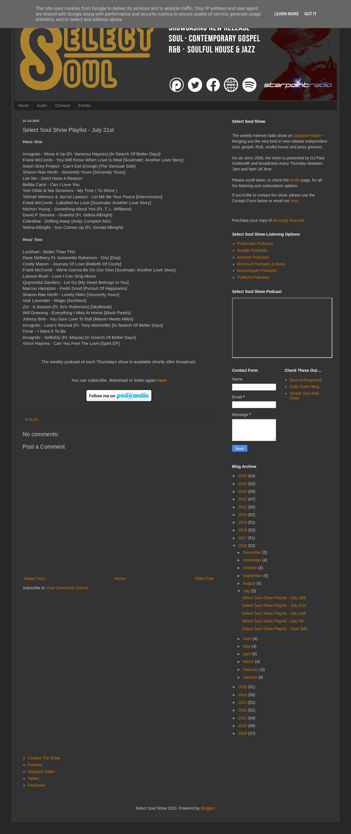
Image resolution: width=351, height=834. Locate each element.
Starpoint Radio (307, 135)
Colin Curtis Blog (304, 386)
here (162, 380)
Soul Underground (306, 380)
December (252, 552)
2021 (243, 507)
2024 (243, 484)
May (247, 646)
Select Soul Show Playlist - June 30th (275, 628)
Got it (310, 14)
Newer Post (34, 578)
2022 (243, 499)
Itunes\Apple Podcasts (257, 270)
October (250, 567)
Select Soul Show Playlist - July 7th (273, 621)
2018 (243, 530)
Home (23, 105)
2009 (243, 733)
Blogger (207, 808)
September (253, 575)
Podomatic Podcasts (255, 243)
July (247, 591)
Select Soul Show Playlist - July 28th (274, 598)
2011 (243, 718)
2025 (243, 476)
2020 (243, 514)
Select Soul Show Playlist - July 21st (274, 605)
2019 (243, 522)
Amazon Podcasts (253, 257)
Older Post (204, 578)
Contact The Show (44, 758)
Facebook (36, 785)
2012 (243, 710)
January (250, 677)
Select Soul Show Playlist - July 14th (274, 613)
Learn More (286, 14)
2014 (243, 694)
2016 (243, 545)
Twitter (33, 778)
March (249, 661)
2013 (243, 702)
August (249, 583)
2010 (243, 725)
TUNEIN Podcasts (253, 277)
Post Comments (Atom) (67, 588)
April (247, 654)
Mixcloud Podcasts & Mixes (261, 264)
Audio (42, 105)
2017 (243, 538)
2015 (243, 687)
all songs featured (288, 220)
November (252, 560)
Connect (62, 105)
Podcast (35, 765)
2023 (243, 491)
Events (84, 105)
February (251, 669)
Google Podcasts (252, 250)
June (247, 638)
